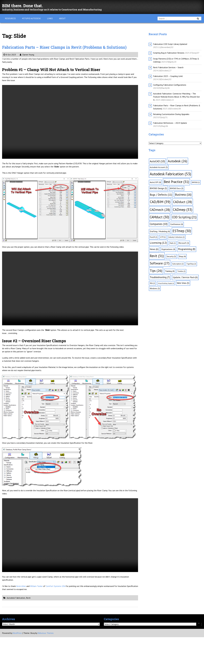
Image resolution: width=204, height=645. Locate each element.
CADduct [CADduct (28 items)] (182, 202)
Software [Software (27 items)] (159, 263)
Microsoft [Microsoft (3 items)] (183, 243)
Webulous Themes (46, 641)
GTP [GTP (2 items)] (163, 237)
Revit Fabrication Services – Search (168, 67)
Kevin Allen (21, 594)
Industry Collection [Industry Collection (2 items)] (176, 237)
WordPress (17, 641)
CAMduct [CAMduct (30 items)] (159, 217)
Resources (10, 18)
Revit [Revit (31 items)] (157, 256)
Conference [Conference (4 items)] (176, 224)
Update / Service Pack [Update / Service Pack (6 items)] (185, 277)
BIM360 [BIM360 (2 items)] (196, 182)
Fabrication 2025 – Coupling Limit (168, 76)
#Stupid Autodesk (31, 18)
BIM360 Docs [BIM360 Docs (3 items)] (176, 188)
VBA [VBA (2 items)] (152, 283)
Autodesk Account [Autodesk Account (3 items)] (159, 167)
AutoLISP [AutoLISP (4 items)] (155, 182)
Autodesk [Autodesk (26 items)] (177, 161)
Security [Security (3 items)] (171, 256)
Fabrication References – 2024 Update (170, 123)
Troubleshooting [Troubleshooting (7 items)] (160, 277)
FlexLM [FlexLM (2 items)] (153, 237)
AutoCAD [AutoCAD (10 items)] (157, 161)
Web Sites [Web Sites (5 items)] (183, 283)
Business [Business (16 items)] (183, 194)
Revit (28, 605)
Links (50, 18)
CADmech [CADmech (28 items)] (160, 209)
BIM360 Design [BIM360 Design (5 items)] (158, 188)
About (62, 18)
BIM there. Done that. (28, 5)
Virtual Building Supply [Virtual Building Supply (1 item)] (166, 283)
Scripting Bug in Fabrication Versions (168, 52)
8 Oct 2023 (9, 62)
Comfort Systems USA (55, 594)
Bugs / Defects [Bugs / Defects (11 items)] (161, 194)
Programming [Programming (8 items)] (186, 249)
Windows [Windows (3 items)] (155, 288)
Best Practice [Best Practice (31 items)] (176, 181)
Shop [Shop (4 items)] (182, 256)
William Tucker (36, 594)
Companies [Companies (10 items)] (158, 224)
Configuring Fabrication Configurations (169, 85)
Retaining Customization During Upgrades (171, 114)
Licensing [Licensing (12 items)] (158, 242)
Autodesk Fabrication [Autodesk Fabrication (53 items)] (170, 173)
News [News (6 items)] (154, 249)
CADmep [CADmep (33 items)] (182, 209)
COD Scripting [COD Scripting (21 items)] (184, 217)
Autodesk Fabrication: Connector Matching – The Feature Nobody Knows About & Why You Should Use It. (176, 96)
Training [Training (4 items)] (169, 271)
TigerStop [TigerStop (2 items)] (191, 264)
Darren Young (27, 62)
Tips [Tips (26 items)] (156, 270)
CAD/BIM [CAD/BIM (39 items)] (160, 201)
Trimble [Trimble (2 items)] (181, 271)
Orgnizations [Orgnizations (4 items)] (168, 249)
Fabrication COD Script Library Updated (170, 44)
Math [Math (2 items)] (173, 243)
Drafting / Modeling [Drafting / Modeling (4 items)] (160, 231)
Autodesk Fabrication (16, 605)
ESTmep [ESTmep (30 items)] (182, 231)
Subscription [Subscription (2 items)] (178, 264)
